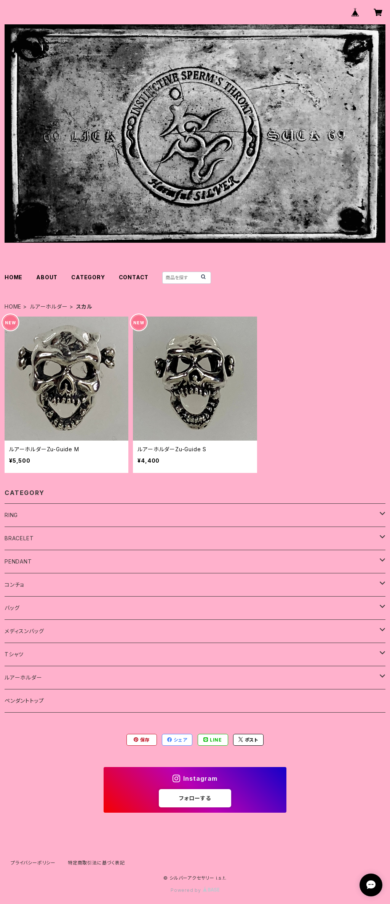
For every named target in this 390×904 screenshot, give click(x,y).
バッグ (12, 608)
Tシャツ (14, 654)
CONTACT (134, 277)
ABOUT (47, 277)
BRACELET (19, 538)
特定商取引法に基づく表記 (96, 863)
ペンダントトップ (24, 700)
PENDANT (18, 561)
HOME (13, 277)
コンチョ (14, 584)
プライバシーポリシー (33, 863)
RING (11, 515)
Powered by (195, 890)
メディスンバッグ (24, 631)
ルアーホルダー (49, 306)
